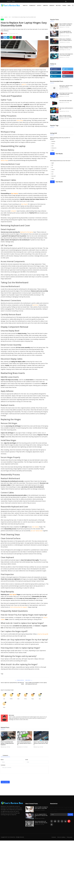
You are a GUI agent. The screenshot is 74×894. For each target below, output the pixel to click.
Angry (32, 698)
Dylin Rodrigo (61, 49)
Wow (4, 707)
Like (4, 698)
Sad (39, 698)
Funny (25, 698)
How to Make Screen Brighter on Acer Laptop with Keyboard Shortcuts (36, 683)
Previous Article (19, 680)
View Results (59, 153)
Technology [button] (32, 5)
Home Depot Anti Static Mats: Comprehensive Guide (66, 93)
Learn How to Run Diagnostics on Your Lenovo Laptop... (66, 54)
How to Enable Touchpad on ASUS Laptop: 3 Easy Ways (65, 24)
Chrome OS (53, 148)
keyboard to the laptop (26, 232)
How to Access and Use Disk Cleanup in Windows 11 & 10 (65, 47)
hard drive (35, 305)
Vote (52, 153)
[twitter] (55, 821)
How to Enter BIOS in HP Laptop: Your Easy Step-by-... (41, 822)
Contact (13, 1)
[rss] (51, 824)
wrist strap (20, 120)
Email (26, 759)
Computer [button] (46, 5)
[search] (73, 5)
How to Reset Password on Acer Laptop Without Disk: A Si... (24, 743)
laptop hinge (4, 160)
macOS (52, 143)
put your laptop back (36, 530)
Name (2, 759)
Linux (52, 145)
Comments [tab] (5, 755)
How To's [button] (25, 5)
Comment (3, 765)
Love (18, 698)
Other (52, 150)
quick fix (24, 84)
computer (13, 211)
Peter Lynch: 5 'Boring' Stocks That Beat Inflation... (65, 86)
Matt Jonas (11, 715)
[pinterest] (58, 821)
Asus (52, 171)
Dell (52, 165)
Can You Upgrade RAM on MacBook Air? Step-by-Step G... (65, 33)
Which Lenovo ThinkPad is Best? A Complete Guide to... (65, 39)
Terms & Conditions (60, 837)
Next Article (28, 680)
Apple (52, 163)
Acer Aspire (24, 204)
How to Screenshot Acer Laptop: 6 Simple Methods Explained (7, 743)
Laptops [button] (39, 5)
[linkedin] (65, 821)
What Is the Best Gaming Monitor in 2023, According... (65, 116)
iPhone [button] (65, 5)
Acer (10, 17)
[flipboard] (68, 821)
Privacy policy (69, 837)
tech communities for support (18, 607)
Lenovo (53, 169)
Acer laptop (14, 193)
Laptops (6, 17)
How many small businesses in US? (66, 108)
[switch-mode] (66, 1)
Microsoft (53, 176)
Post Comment (5, 782)
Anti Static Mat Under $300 (65, 100)
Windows (53, 141)
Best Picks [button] (58, 5)
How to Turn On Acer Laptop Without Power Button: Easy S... (41, 743)
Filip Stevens (19, 746)
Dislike (11, 698)
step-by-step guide (43, 634)
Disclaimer (53, 837)
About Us (9, 1)
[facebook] (51, 821)
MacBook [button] (52, 5)
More (69, 5)
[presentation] (10, 777)
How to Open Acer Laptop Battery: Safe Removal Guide (12, 683)
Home (2, 17)
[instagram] (62, 821)
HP (52, 167)
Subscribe (70, 814)
